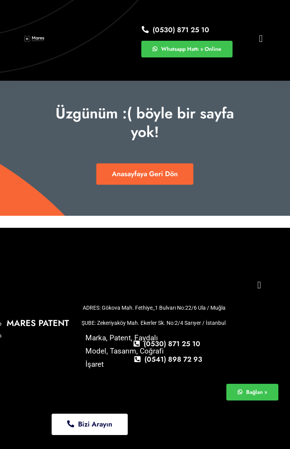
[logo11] (34, 38)
